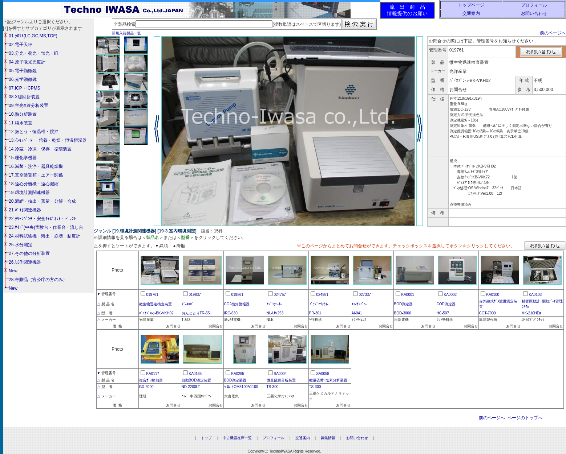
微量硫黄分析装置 (281, 380)
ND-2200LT (191, 387)
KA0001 (408, 295)
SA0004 (280, 374)
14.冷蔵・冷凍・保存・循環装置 (40, 149)
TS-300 (273, 387)
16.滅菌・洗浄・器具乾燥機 (36, 166)
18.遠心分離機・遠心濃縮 (33, 183)
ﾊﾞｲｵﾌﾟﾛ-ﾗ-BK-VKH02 (156, 313)
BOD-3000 (402, 313)
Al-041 (357, 313)
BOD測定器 (403, 304)
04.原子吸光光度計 (27, 62)
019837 (195, 295)
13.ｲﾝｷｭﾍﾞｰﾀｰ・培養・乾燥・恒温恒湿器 (48, 140)
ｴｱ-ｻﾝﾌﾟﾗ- (359, 304)
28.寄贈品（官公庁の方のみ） (38, 279)
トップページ (471, 5)
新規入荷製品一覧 (126, 33)
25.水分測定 (20, 244)
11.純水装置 (20, 122)
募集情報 (328, 438)
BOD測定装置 (235, 380)
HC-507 (443, 313)
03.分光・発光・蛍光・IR (33, 53)
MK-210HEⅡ (531, 313)
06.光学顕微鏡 (23, 79)
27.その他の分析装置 (29, 253)
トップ (206, 438)
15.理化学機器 (23, 157)
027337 (365, 295)
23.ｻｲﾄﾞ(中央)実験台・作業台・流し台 (46, 227)
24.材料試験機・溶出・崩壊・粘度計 (44, 236)
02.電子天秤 (20, 44)
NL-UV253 (275, 313)
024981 (322, 295)
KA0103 (535, 295)
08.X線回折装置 (24, 96)
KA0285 (237, 374)
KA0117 (152, 374)
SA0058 (323, 374)
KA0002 (450, 295)
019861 (237, 295)
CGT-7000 (487, 313)
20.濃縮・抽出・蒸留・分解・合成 (42, 201)
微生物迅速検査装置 (155, 304)
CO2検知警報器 (237, 304)
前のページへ (553, 33)
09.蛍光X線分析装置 (28, 105)
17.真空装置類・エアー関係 (36, 175)
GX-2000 (146, 387)
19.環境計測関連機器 (29, 192)
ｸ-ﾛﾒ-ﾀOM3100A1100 (241, 387)
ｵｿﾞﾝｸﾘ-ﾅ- (274, 304)
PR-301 (315, 313)
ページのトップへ (525, 417)
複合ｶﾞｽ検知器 (151, 380)
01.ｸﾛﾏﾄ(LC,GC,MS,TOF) (33, 35)
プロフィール (534, 5)
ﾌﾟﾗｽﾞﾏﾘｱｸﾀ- (318, 304)
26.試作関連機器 (25, 262)
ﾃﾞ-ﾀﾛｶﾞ (188, 304)
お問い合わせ (534, 13)
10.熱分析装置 (23, 114)
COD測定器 (446, 304)
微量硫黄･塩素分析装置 (328, 380)
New (13, 270)
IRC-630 (231, 313)
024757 (280, 295)
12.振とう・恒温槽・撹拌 (33, 131)
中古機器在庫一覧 (237, 438)
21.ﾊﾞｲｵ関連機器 (25, 209)
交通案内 (471, 13)
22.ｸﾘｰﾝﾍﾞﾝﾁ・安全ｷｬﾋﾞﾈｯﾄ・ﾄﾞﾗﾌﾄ (42, 218)
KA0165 (195, 374)
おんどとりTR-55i (196, 313)
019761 (152, 295)
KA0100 (493, 295)
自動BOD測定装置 (196, 380)
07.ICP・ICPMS (24, 88)
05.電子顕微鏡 (23, 70)
